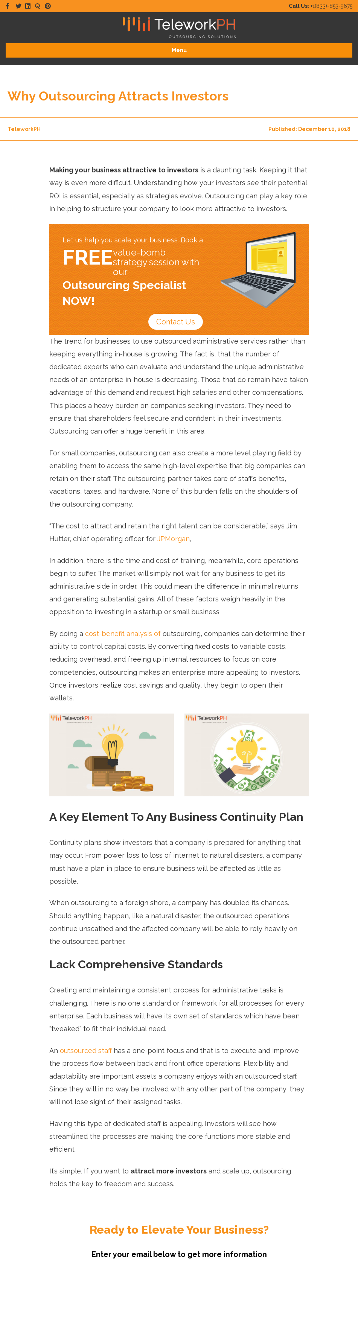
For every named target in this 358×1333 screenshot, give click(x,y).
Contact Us (174, 321)
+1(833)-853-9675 (320, 6)
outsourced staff (86, 1051)
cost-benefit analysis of (123, 634)
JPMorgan (173, 539)
